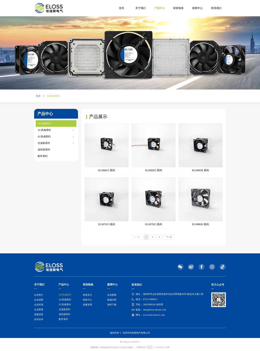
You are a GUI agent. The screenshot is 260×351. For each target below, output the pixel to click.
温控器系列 (44, 149)
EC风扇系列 (56, 136)
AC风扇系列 (56, 130)
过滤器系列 (56, 143)
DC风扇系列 (56, 123)
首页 (38, 96)
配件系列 (42, 156)
